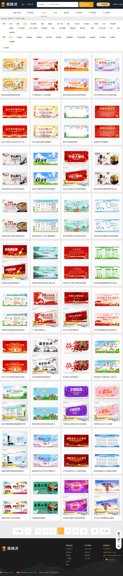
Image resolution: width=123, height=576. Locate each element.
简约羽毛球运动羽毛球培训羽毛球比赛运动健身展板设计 (75, 95)
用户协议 (87, 552)
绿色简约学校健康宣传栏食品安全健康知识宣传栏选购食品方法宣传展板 (14, 330)
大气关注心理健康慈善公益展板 (104, 518)
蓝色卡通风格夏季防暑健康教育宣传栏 (13, 424)
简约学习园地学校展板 (70, 142)
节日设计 (77, 24)
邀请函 (11, 28)
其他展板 (12, 41)
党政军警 (12, 32)
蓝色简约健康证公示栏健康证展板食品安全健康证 (106, 471)
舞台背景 (33, 24)
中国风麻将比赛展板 (38, 518)
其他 (118, 28)
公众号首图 (21, 28)
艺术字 (68, 561)
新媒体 (50, 24)
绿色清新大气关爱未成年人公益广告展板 (106, 377)
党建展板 (29, 37)
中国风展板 (69, 37)
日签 (53, 28)
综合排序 (6, 48)
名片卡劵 (60, 24)
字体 (55, 12)
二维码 (92, 28)
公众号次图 (102, 28)
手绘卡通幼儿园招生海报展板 (41, 142)
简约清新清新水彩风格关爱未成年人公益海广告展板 (44, 424)
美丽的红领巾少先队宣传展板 (10, 518)
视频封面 (72, 28)
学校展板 (39, 37)
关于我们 (87, 558)
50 (95, 531)
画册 (42, 24)
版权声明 (87, 555)
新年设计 (87, 24)
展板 (25, 24)
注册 (120, 4)
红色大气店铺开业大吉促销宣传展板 (74, 189)
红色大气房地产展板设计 (71, 330)
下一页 (105, 531)
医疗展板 (102, 37)
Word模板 (92, 12)
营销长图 (44, 28)
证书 (111, 28)
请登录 (115, 4)
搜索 (86, 4)
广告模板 (43, 12)
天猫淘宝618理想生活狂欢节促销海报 (75, 424)
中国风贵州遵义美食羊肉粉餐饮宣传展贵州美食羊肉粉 (14, 236)
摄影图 (66, 12)
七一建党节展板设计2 (39, 330)
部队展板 (58, 37)
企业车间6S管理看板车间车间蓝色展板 (106, 236)
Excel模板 (106, 12)
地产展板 (49, 37)
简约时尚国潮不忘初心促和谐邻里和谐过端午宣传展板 (75, 236)
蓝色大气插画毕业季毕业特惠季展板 (43, 189)
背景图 (68, 555)
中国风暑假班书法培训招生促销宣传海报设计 (14, 189)
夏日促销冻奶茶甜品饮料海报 (10, 95)
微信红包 (82, 28)
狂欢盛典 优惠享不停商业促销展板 (74, 518)
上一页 (18, 531)
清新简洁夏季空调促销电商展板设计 (12, 471)
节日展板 (112, 37)
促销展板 (92, 37)
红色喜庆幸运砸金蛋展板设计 (10, 283)
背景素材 (30, 12)
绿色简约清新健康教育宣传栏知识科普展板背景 (106, 283)
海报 (18, 24)
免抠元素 (16, 13)
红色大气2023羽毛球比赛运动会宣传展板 (14, 377)
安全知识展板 (81, 37)
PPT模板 (79, 12)
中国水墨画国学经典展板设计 (41, 377)
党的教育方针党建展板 (101, 142)
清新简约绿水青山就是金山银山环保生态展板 (44, 283)
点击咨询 (109, 559)
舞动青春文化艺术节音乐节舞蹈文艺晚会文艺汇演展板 (44, 471)
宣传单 (96, 24)
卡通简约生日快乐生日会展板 (103, 424)
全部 (10, 24)
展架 (68, 24)
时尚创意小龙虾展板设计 (71, 377)
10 (83, 531)
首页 (23, 4)
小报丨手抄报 (33, 28)
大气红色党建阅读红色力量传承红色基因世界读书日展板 (106, 330)
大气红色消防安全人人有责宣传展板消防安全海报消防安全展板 (75, 471)
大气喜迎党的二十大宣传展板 (41, 95)
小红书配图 (62, 28)
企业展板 (19, 37)
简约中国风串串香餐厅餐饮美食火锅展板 (106, 189)
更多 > (68, 564)
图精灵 (10, 18)
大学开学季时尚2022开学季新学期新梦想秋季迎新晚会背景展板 (106, 95)
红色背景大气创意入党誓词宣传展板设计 (75, 283)
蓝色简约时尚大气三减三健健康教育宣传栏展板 (44, 236)
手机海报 (112, 24)
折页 (104, 24)
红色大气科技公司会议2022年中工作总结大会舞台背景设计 (14, 142)
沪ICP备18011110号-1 (7, 572)
